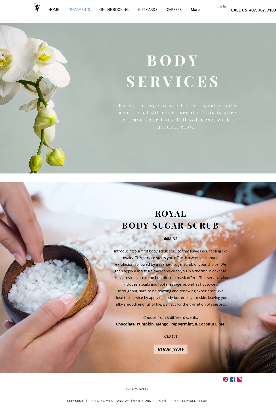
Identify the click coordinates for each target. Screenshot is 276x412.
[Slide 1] (129, 167)
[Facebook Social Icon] (232, 379)
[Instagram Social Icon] (239, 379)
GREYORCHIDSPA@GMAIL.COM (187, 401)
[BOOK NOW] (170, 349)
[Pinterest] (225, 379)
